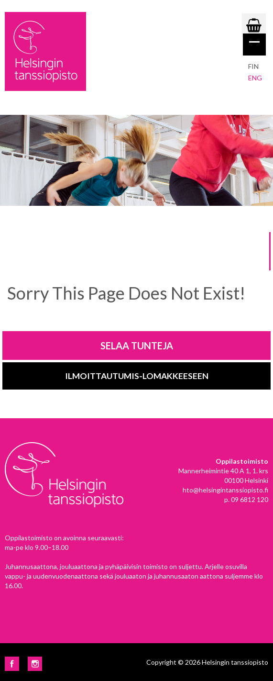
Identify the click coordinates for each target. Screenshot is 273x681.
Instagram (35, 664)
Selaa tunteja (136, 345)
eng (255, 78)
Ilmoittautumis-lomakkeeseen (136, 376)
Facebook (12, 664)
